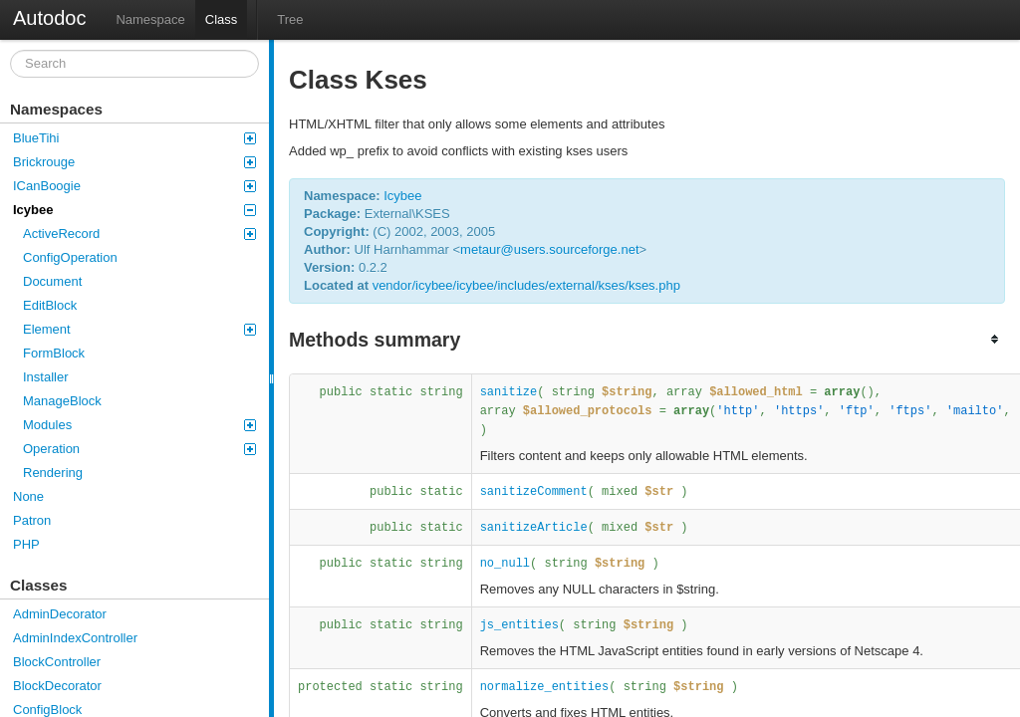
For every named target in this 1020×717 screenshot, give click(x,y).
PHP (26, 544)
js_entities (519, 625)
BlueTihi (134, 137)
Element (139, 329)
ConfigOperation (70, 257)
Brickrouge (134, 161)
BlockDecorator (57, 685)
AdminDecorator (60, 613)
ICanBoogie (134, 185)
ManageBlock (62, 400)
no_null (505, 564)
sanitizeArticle (534, 528)
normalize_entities (545, 687)
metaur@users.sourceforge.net (549, 249)
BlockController (57, 661)
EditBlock (50, 305)
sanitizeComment (534, 492)
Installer (46, 376)
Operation (139, 448)
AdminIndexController (75, 637)
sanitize (509, 392)
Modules (139, 424)
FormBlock (54, 353)
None (28, 496)
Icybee (134, 209)
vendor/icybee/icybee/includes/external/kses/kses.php (526, 285)
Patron (32, 520)
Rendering (53, 472)
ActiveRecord (139, 233)
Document (52, 281)
